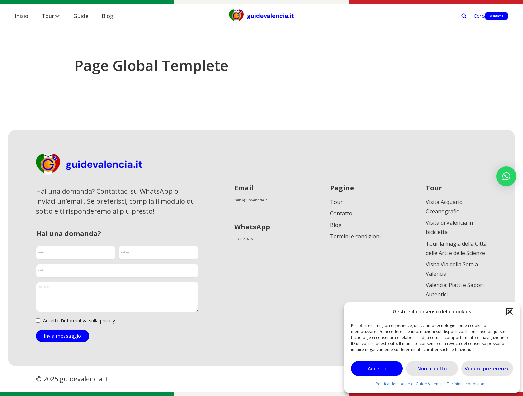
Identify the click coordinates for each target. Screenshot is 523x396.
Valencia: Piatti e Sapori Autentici (455, 297)
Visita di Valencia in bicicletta (449, 229)
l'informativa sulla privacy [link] (88, 320)
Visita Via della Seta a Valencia (452, 274)
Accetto (377, 368)
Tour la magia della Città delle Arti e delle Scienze (456, 252)
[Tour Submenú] (57, 16)
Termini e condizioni (466, 384)
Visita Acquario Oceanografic (444, 206)
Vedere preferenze (487, 368)
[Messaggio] (117, 297)
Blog (107, 16)
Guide (80, 16)
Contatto (488, 16)
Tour (48, 16)
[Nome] (75, 253)
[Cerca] (442, 16)
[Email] (117, 271)
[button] (509, 311)
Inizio (21, 16)
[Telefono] (158, 253)
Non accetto (432, 368)
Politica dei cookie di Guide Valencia (410, 384)
